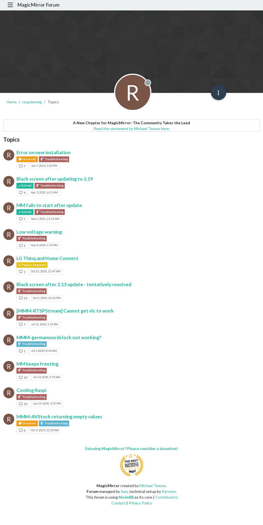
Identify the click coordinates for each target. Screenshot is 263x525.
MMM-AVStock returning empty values (59, 416)
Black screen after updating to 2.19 (54, 179)
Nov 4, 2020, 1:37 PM (44, 245)
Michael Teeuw (153, 485)
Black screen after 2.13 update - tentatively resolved (73, 284)
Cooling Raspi (31, 390)
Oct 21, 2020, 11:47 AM (46, 271)
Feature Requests (32, 265)
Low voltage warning (39, 232)
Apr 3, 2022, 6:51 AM (44, 192)
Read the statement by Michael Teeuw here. (132, 128)
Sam (124, 491)
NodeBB (126, 497)
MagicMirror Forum (38, 5)
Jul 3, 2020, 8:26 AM (44, 350)
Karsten (169, 491)
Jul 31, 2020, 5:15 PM (44, 324)
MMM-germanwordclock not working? (58, 337)
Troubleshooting (54, 159)
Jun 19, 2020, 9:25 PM (47, 403)
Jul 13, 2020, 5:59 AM (46, 377)
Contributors (166, 497)
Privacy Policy (140, 503)
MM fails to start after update (49, 205)
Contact (118, 503)
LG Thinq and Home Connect (47, 258)
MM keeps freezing (37, 364)
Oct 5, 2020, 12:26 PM (47, 298)
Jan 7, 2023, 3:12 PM (44, 165)
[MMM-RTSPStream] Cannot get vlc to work (65, 311)
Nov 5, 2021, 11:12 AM (45, 218)
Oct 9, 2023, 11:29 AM (45, 430)
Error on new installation (43, 152)
